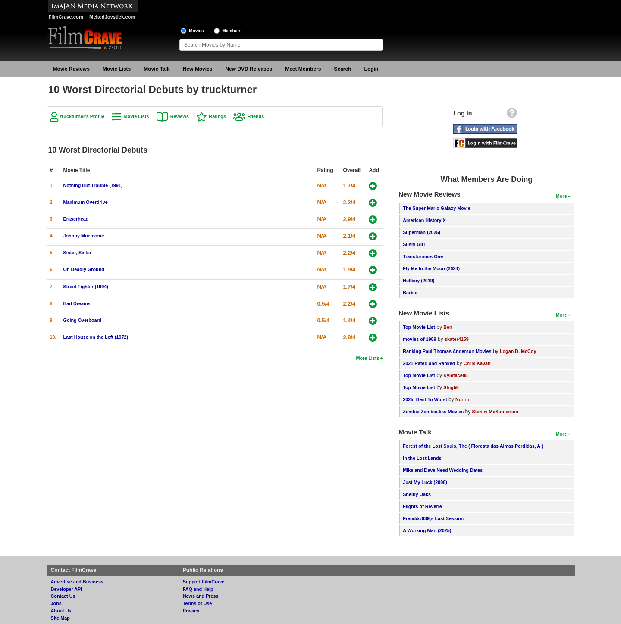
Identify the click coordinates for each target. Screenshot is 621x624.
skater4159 (457, 339)
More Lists (367, 358)
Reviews (179, 116)
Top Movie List (419, 327)
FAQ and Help (198, 589)
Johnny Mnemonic (83, 235)
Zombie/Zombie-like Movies (433, 411)
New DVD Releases (248, 69)
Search (342, 69)
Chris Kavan (477, 363)
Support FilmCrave (204, 581)
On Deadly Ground (83, 269)
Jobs (56, 603)
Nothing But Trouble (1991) (93, 185)
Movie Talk (156, 69)
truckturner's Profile (82, 116)
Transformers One (423, 256)
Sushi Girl (414, 244)
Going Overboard (82, 320)
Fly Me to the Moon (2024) (431, 268)
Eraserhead (76, 219)
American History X (424, 220)
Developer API (66, 589)
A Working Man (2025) (427, 530)
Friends (255, 116)
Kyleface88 (455, 375)
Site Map (60, 618)
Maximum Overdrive (85, 202)
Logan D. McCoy (518, 351)
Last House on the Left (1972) (96, 337)
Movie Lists (117, 69)
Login (371, 69)
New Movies (198, 69)
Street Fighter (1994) (85, 286)
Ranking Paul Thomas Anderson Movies (447, 351)
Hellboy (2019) (418, 280)
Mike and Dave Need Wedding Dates (443, 470)
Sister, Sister (77, 252)
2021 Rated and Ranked (429, 363)
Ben (447, 327)
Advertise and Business (77, 581)
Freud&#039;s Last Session (433, 518)
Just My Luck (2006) (425, 482)
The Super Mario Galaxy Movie (436, 208)
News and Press (201, 596)
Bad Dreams (77, 303)
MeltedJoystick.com (112, 16)
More (561, 196)
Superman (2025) (421, 232)
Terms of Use (197, 603)
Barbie (410, 292)
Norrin (462, 399)
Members (232, 30)
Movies (196, 30)
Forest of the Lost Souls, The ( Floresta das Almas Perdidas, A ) (473, 446)
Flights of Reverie (422, 506)
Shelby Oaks (417, 494)
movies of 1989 (419, 339)
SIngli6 (450, 387)
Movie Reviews (71, 69)
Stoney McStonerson (495, 411)
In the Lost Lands (422, 458)
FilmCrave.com (66, 16)
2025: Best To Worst (425, 399)
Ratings (217, 116)
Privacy (191, 610)
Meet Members (303, 69)
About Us (61, 610)
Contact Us (63, 596)
